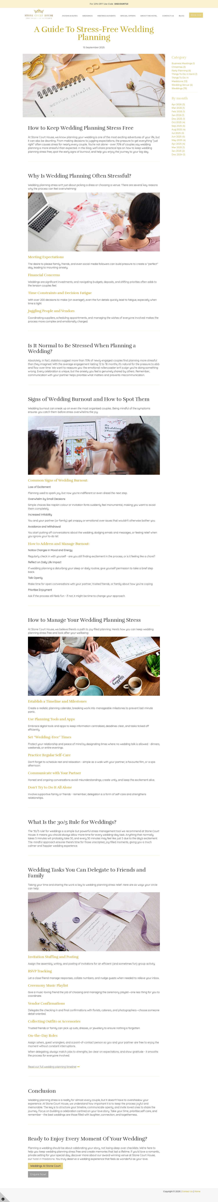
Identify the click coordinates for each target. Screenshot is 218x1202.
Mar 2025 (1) (178, 147)
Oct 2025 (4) (178, 122)
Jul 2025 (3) (178, 133)
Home (197, 1191)
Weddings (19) (179, 88)
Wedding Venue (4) (182, 85)
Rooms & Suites (69, 16)
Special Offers (127, 16)
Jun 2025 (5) (178, 136)
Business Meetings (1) (183, 63)
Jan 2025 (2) (178, 151)
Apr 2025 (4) (178, 143)
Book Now (196, 15)
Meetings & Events (106, 16)
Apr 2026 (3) (178, 104)
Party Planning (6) (181, 70)
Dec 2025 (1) (178, 118)
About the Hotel (148, 16)
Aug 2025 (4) (179, 129)
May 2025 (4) (179, 140)
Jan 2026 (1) (178, 115)
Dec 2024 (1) (178, 154)
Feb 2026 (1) (178, 111)
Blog (181, 16)
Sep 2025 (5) (178, 125)
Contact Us (168, 16)
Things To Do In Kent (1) (184, 74)
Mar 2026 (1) (178, 108)
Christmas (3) (179, 67)
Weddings (87, 16)
